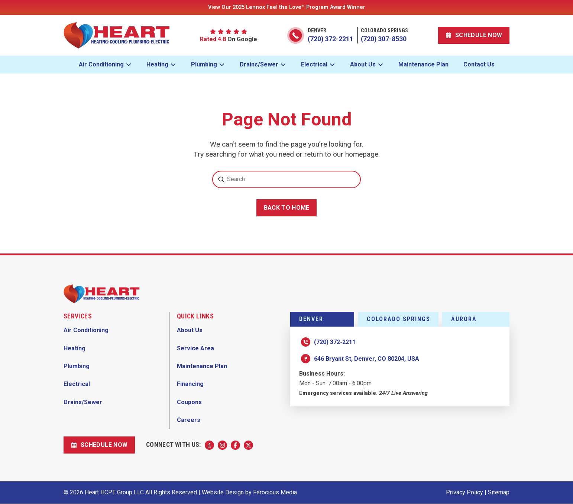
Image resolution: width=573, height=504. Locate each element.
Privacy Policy (464, 492)
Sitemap (498, 492)
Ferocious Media (275, 492)
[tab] (322, 319)
